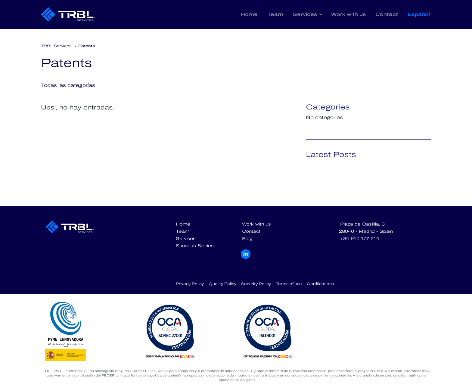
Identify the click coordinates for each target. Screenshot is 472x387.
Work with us (348, 14)
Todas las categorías (68, 85)
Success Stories (195, 246)
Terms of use (289, 284)
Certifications (320, 284)
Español (419, 14)
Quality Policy (222, 284)
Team (275, 14)
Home (249, 14)
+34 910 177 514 (359, 238)
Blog (247, 238)
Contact (386, 14)
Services (305, 14)
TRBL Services (56, 46)
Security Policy (256, 284)
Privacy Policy (190, 284)
